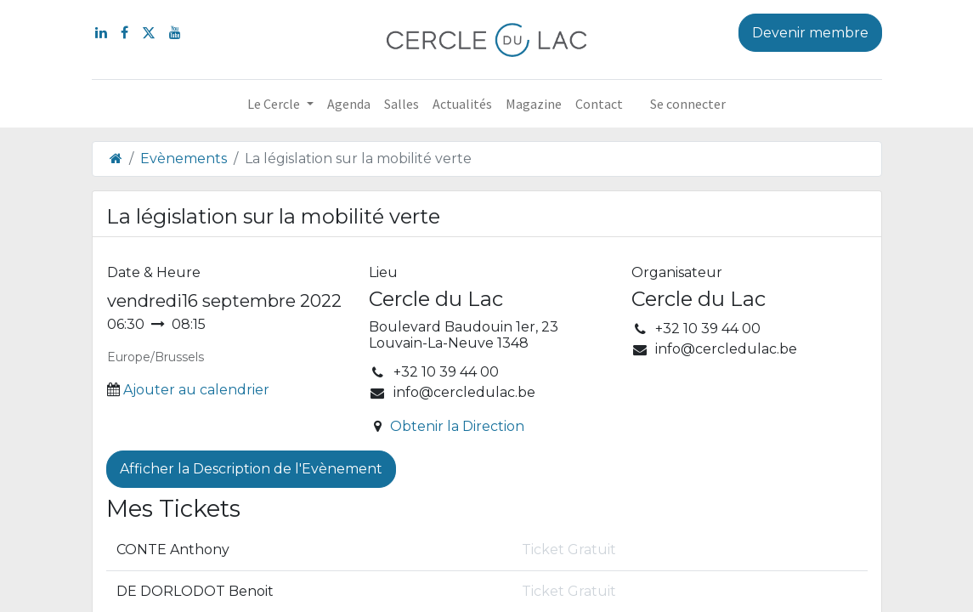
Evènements (183, 158)
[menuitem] (348, 104)
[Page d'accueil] (116, 158)
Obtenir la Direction (457, 426)
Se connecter (688, 103)
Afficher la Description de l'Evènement (251, 469)
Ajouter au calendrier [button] (196, 390)
